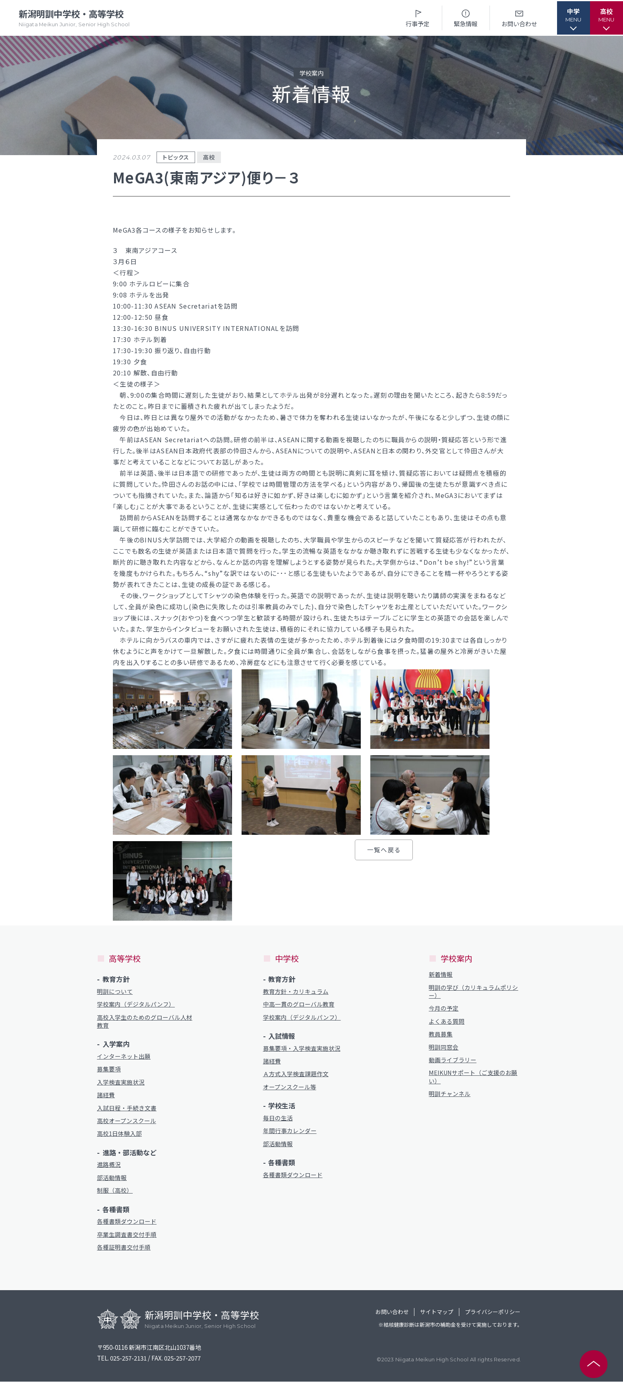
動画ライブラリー (452, 1062)
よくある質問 (446, 1022)
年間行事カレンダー (290, 1133)
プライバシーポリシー (490, 1317)
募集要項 (109, 1071)
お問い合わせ (514, 18)
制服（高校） (115, 1194)
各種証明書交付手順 (124, 1252)
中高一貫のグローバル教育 (299, 1005)
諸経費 (106, 1097)
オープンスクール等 (289, 1089)
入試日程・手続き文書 (127, 1110)
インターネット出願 (124, 1058)
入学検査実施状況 (121, 1084)
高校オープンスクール (126, 1123)
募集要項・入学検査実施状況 (302, 1049)
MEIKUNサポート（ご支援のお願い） (474, 1079)
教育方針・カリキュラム (296, 992)
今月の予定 (444, 1009)
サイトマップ (430, 1317)
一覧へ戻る (383, 849)
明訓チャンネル (449, 1096)
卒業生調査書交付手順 (127, 1238)
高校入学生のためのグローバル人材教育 (144, 1022)
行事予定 (412, 18)
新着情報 (441, 974)
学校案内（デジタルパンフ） (136, 1005)
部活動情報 (112, 1181)
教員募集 (441, 1035)
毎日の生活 (278, 1120)
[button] (569, 18)
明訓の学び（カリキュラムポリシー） (473, 992)
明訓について (115, 992)
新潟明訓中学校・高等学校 (76, 18)
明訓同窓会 (444, 1049)
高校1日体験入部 (119, 1136)
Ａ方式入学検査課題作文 (296, 1075)
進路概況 (109, 1168)
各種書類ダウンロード (127, 1225)
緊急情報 (460, 18)
